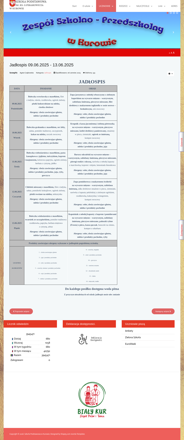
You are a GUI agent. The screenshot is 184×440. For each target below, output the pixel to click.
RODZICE (123, 6)
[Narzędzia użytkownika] (170, 73)
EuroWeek (130, 343)
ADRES (174, 6)
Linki (160, 6)
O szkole (86, 6)
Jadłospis (47, 73)
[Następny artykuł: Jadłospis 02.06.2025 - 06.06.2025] (163, 311)
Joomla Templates (78, 434)
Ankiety (129, 330)
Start (74, 6)
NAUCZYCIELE (142, 6)
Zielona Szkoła (133, 337)
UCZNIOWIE (104, 6)
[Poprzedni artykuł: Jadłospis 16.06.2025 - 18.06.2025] (21, 311)
